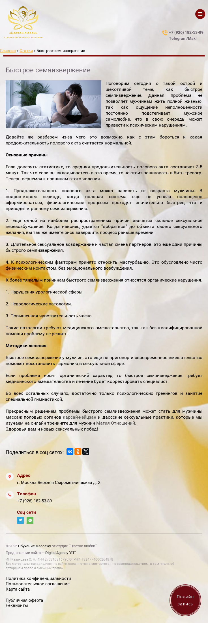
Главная (8, 50)
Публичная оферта (24, 600)
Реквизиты (17, 605)
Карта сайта (18, 589)
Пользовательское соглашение (38, 583)
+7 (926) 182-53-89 (34, 501)
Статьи (26, 50)
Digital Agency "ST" (60, 553)
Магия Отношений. (116, 423)
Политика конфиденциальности (38, 578)
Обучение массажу (34, 546)
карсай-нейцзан (79, 417)
